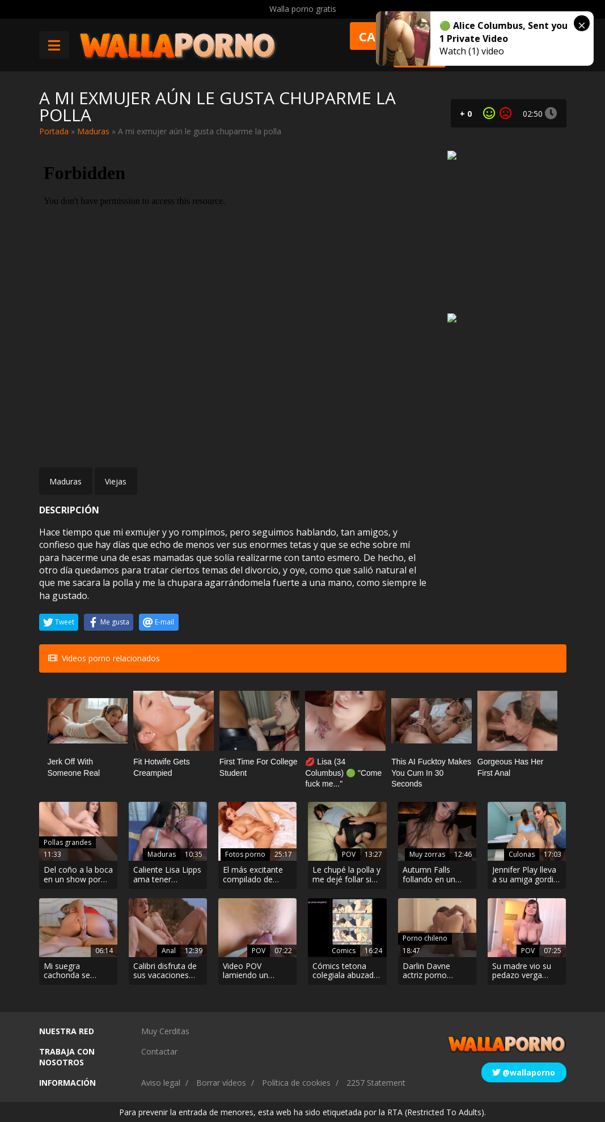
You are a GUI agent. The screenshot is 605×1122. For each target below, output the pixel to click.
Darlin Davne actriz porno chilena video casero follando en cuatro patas (437, 971)
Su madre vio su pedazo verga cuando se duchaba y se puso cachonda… (526, 971)
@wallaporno (523, 1072)
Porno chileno (425, 938)
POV (349, 854)
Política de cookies (296, 1082)
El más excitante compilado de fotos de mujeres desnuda (254, 875)
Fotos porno (245, 854)
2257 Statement (375, 1082)
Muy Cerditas (165, 1031)
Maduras (93, 131)
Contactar (159, 1051)
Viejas (115, 481)
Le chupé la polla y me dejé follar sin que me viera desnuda (346, 875)
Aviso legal (160, 1082)
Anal (169, 950)
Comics (344, 950)
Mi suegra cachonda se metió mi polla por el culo (77, 971)
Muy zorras (427, 854)
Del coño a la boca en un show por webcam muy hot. (78, 875)
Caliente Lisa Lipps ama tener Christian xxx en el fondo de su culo (167, 875)
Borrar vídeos (221, 1082)
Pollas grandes (67, 842)
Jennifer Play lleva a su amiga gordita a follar (526, 875)
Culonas (522, 854)
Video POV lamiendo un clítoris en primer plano (253, 971)
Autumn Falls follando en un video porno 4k (430, 875)
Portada (54, 131)
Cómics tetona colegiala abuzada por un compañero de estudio (346, 971)
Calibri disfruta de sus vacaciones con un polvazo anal (165, 971)
